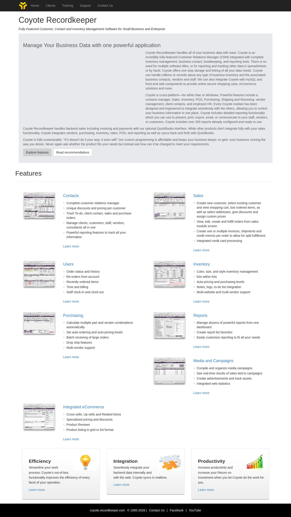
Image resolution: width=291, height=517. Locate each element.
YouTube (195, 510)
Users (68, 264)
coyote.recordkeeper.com (107, 510)
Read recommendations (72, 152)
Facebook (176, 510)
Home (35, 5)
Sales (198, 195)
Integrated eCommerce (83, 407)
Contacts (71, 195)
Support (85, 5)
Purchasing (73, 315)
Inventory (201, 264)
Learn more (71, 246)
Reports (200, 315)
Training (67, 5)
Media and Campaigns (213, 361)
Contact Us (105, 5)
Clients (50, 5)
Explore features (37, 152)
